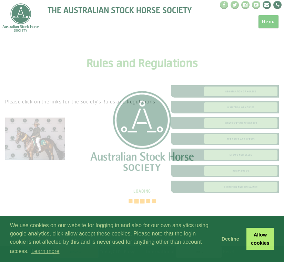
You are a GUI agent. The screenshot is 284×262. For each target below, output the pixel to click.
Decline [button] (230, 239)
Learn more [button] (45, 251)
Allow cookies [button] (260, 239)
